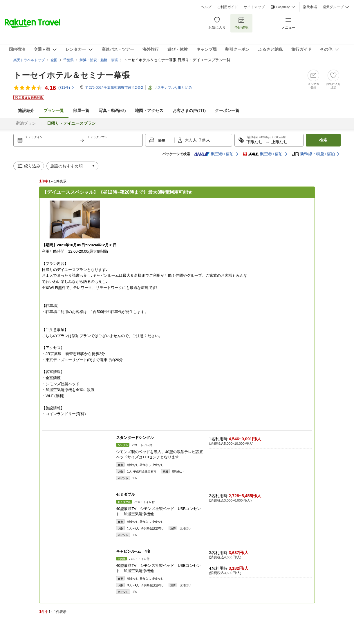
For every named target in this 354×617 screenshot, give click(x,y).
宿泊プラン (26, 123)
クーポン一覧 (227, 110)
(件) (66, 87)
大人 (189, 140)
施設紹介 (26, 110)
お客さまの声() (189, 110)
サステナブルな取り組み (173, 88)
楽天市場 (310, 7)
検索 (323, 140)
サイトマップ (254, 7)
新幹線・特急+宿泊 (313, 154)
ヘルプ (206, 7)
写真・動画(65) (112, 110)
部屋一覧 (81, 110)
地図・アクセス (149, 110)
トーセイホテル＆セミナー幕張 (71, 75)
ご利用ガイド (227, 7)
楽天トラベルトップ (29, 60)
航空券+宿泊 (214, 154)
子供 (202, 140)
